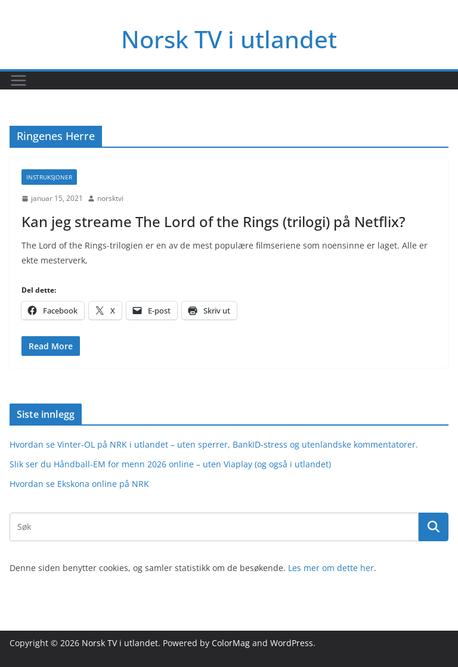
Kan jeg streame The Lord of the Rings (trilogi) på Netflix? (213, 221)
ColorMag (231, 643)
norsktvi (110, 198)
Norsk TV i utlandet (229, 39)
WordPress (291, 643)
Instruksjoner (49, 177)
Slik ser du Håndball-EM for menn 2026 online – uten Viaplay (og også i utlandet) (170, 464)
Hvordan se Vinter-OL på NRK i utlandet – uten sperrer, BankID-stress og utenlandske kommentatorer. (214, 444)
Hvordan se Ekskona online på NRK (79, 483)
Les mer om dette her (331, 567)
